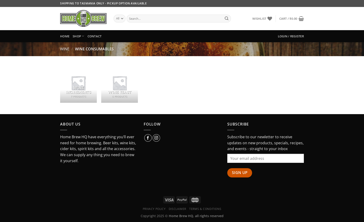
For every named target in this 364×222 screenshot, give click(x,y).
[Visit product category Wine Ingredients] (78, 83)
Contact (95, 36)
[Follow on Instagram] (156, 138)
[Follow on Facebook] (148, 138)
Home (64, 36)
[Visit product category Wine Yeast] (119, 83)
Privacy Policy (154, 209)
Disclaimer (177, 209)
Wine (64, 48)
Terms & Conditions (205, 209)
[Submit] (227, 19)
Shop (78, 36)
